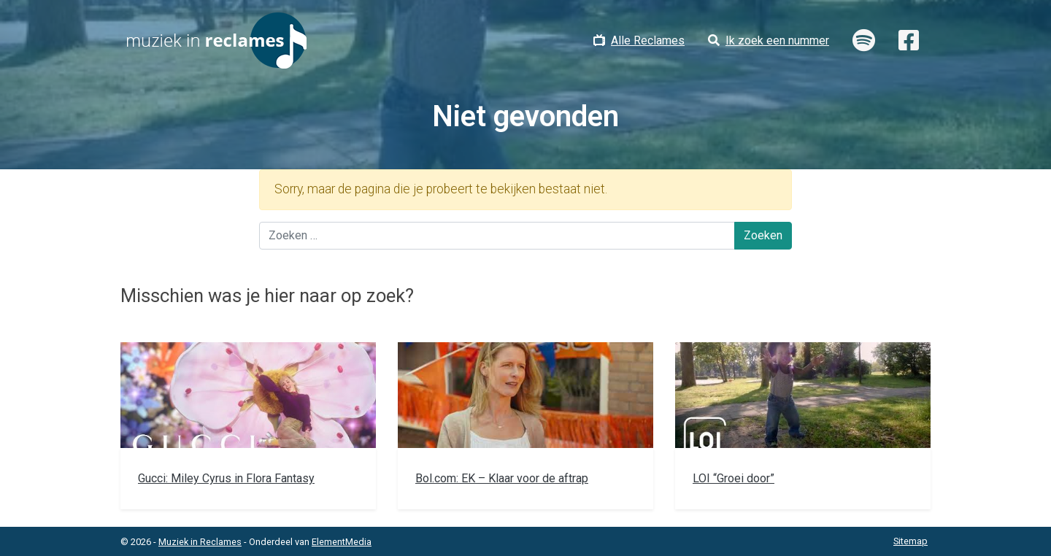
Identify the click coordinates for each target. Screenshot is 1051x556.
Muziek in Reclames (200, 541)
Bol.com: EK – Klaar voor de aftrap (501, 478)
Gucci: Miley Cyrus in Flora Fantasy (226, 478)
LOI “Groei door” (733, 478)
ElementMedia (341, 541)
